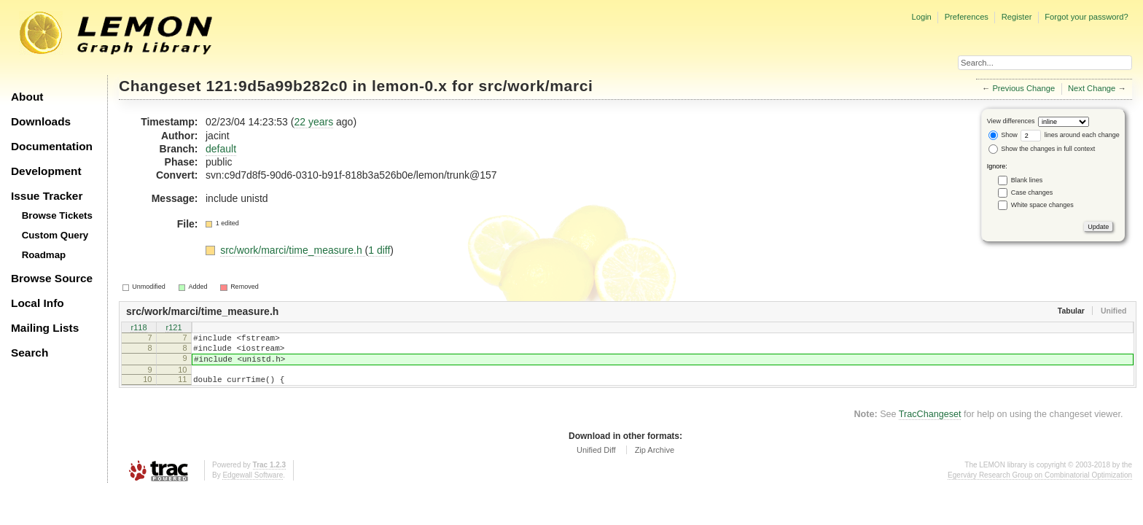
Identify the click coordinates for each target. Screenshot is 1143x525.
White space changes (1042, 205)
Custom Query (55, 235)
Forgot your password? (1086, 16)
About (27, 96)
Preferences (966, 16)
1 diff (379, 250)
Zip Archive (654, 460)
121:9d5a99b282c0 (277, 85)
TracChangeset (930, 425)
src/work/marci (535, 85)
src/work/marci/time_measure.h (292, 250)
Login (921, 16)
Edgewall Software (252, 486)
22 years (313, 122)
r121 (173, 328)
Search (29, 352)
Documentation (52, 146)
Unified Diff (596, 460)
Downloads (41, 121)
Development (46, 171)
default (221, 149)
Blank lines (1027, 180)
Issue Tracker (46, 196)
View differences (1011, 121)
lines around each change (1070, 135)
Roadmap (44, 254)
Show (1003, 135)
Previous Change (1023, 88)
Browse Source (52, 278)
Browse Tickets (57, 215)
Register (1017, 16)
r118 (138, 328)
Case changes (1032, 192)
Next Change (1091, 88)
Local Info (37, 303)
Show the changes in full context (1042, 148)
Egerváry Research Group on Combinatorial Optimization (1040, 486)
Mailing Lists (45, 328)
